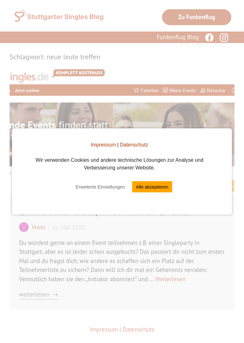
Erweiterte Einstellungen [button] (100, 186)
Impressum (103, 144)
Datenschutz (134, 144)
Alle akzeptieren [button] (152, 186)
